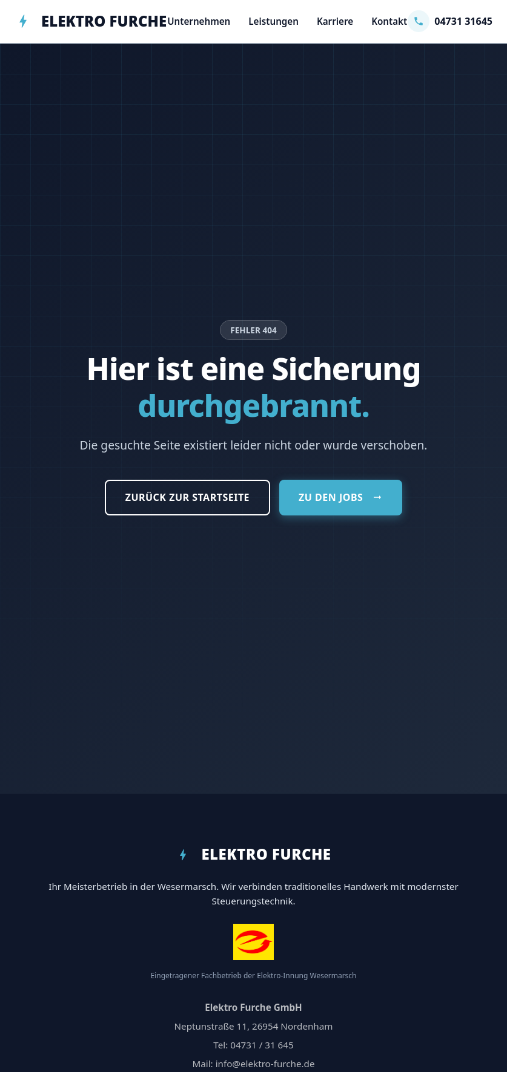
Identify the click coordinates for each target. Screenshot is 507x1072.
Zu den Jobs (341, 497)
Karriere (335, 21)
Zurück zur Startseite (187, 497)
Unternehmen (198, 21)
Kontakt (389, 21)
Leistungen (273, 21)
